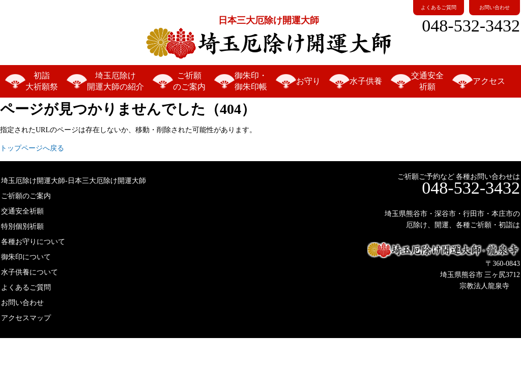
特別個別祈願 (22, 226)
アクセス (489, 81)
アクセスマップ (26, 318)
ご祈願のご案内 (189, 81)
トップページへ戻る (32, 148)
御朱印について (26, 257)
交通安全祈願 (427, 81)
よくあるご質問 (438, 7)
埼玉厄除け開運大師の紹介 (115, 81)
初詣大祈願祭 (41, 81)
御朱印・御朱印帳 (251, 81)
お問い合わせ (494, 7)
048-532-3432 (471, 25)
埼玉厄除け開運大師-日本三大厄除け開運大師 (73, 181)
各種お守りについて (33, 242)
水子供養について (29, 272)
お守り (308, 81)
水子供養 (366, 81)
